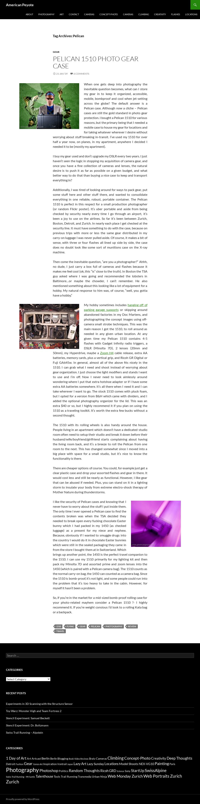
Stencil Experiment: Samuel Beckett (28, 718)
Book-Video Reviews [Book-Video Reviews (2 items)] (79, 758)
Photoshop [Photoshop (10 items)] (48, 770)
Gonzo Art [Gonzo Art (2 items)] (38, 764)
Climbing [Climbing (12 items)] (115, 758)
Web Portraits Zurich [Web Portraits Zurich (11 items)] (162, 775)
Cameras (89, 14)
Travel (60, 631)
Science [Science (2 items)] (120, 771)
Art (62, 14)
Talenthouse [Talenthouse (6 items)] (44, 776)
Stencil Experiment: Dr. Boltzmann (27, 725)
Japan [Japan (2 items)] (70, 764)
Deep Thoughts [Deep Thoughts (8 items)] (179, 758)
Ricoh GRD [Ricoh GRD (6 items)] (108, 771)
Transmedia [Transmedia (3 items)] (84, 776)
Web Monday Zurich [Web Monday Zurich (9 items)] (125, 776)
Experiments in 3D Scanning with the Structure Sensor (39, 703)
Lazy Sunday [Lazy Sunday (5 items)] (95, 764)
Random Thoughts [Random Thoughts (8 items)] (84, 770)
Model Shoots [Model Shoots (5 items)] (128, 764)
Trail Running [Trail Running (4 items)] (69, 776)
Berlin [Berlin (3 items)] (53, 758)
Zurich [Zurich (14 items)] (12, 781)
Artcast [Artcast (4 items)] (36, 758)
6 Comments (81, 73)
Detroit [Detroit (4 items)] (10, 764)
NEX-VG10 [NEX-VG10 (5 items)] (146, 764)
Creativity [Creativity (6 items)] (158, 758)
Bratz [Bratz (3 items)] (92, 758)
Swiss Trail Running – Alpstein (24, 732)
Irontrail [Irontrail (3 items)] (62, 764)
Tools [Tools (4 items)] (57, 776)
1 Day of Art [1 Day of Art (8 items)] (16, 758)
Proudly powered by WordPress (22, 799)
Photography (46, 14)
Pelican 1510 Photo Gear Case (95, 62)
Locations (191, 14)
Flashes (175, 14)
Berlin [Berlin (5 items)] (45, 758)
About (29, 14)
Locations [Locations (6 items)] (111, 764)
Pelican (95, 626)
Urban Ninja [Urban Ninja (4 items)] (99, 776)
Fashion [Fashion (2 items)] (19, 764)
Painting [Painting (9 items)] (162, 763)
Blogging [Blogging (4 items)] (62, 758)
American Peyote (20, 5)
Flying (70, 626)
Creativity (160, 14)
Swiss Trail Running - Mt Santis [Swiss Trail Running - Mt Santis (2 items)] (20, 776)
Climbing (143, 14)
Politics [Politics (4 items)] (63, 771)
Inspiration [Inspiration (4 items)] (50, 764)
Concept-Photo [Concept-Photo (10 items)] (137, 758)
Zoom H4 (107, 353)
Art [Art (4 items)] (29, 758)
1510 (58, 626)
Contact (74, 14)
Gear (56, 51)
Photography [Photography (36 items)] (22, 769)
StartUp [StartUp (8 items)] (137, 770)
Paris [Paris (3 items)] (172, 764)
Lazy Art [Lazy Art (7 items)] (80, 763)
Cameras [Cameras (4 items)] (101, 758)
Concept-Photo (109, 14)
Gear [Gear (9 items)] (28, 763)
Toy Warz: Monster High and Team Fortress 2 (33, 711)
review (132, 626)
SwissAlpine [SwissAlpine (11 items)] (156, 770)
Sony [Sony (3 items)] (127, 771)
